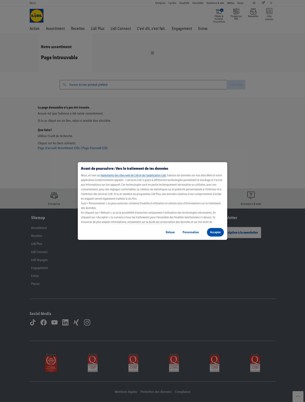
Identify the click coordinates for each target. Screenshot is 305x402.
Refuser (170, 232)
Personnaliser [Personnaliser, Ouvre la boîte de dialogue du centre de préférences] (191, 232)
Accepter (215, 232)
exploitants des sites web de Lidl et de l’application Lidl (133, 175)
